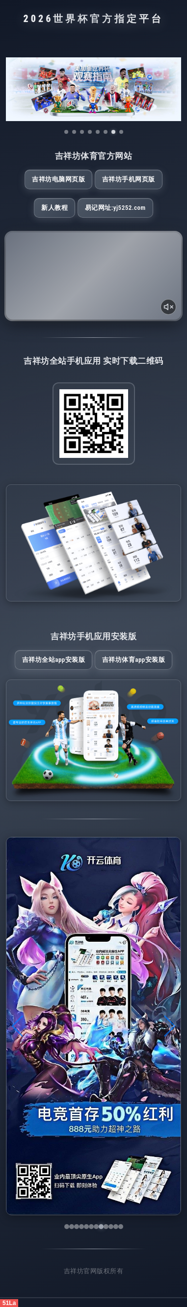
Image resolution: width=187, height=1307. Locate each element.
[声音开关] (168, 307)
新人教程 (54, 207)
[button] (18, 1026)
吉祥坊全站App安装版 (53, 659)
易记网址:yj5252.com (115, 207)
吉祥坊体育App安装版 (133, 659)
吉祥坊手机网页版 (128, 179)
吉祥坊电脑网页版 (58, 179)
